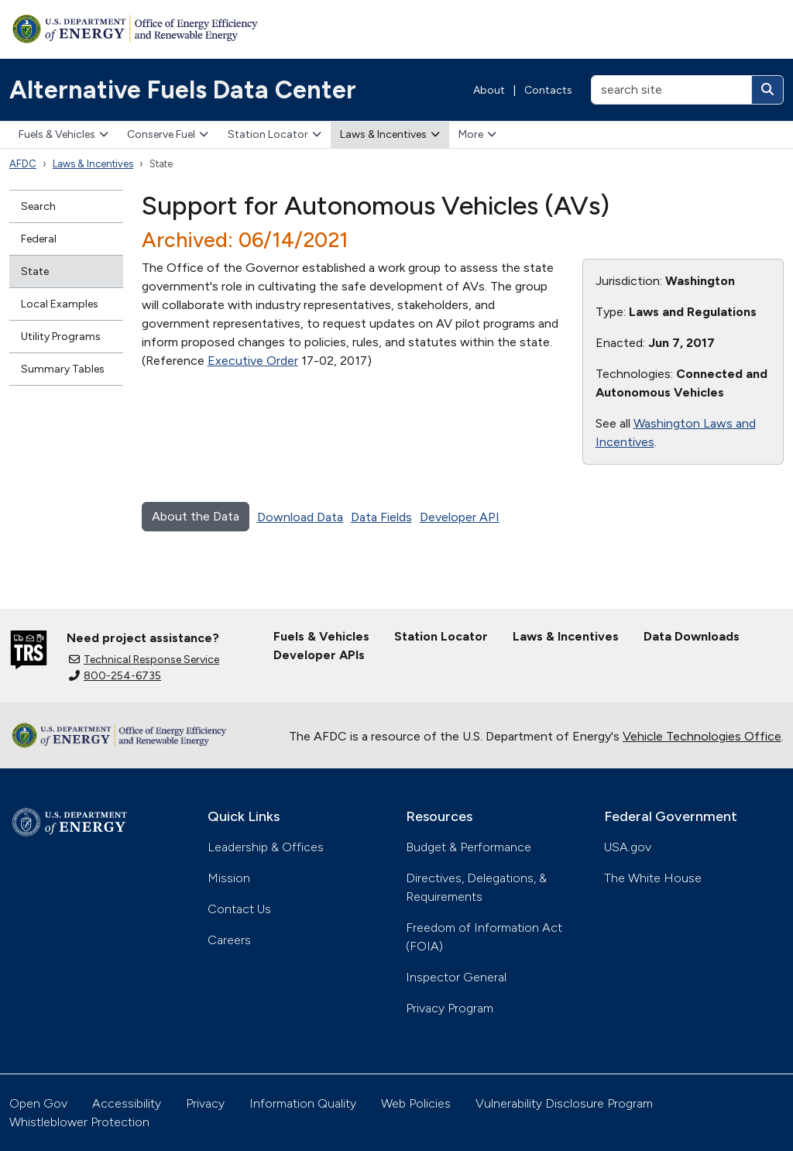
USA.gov (627, 847)
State (35, 271)
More (477, 134)
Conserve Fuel (167, 134)
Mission (229, 878)
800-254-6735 (115, 675)
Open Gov (38, 1103)
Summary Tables (63, 369)
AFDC (22, 164)
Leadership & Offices (266, 847)
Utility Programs (61, 336)
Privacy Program (449, 1008)
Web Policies (416, 1103)
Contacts (548, 90)
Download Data (300, 517)
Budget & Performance (468, 847)
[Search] (767, 90)
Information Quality (302, 1103)
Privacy (205, 1103)
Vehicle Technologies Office (702, 736)
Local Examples (59, 304)
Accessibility (126, 1103)
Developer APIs (319, 655)
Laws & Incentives (390, 134)
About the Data (195, 516)
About (489, 90)
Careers (229, 940)
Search (38, 206)
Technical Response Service (144, 659)
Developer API (459, 517)
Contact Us (239, 909)
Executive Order (253, 360)
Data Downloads (692, 636)
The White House (653, 878)
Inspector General (456, 977)
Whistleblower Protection (79, 1122)
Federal (39, 239)
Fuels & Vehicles (63, 134)
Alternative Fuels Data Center (182, 90)
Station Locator (274, 134)
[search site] (671, 90)
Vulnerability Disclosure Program (564, 1103)
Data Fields (381, 517)
